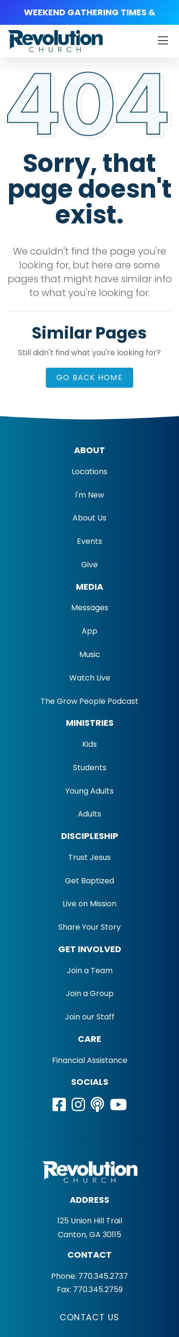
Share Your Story (89, 927)
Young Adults (89, 790)
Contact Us (89, 1317)
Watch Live (89, 677)
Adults (89, 813)
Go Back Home (89, 377)
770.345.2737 (103, 1276)
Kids (89, 744)
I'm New (89, 494)
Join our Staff (90, 1016)
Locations (89, 471)
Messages (89, 607)
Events (89, 541)
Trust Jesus (89, 857)
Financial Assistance (89, 1060)
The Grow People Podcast (89, 701)
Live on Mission (89, 903)
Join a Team (90, 970)
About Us (89, 517)
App (89, 631)
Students (89, 767)
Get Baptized (89, 880)
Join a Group (90, 993)
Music (89, 654)
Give (89, 564)
